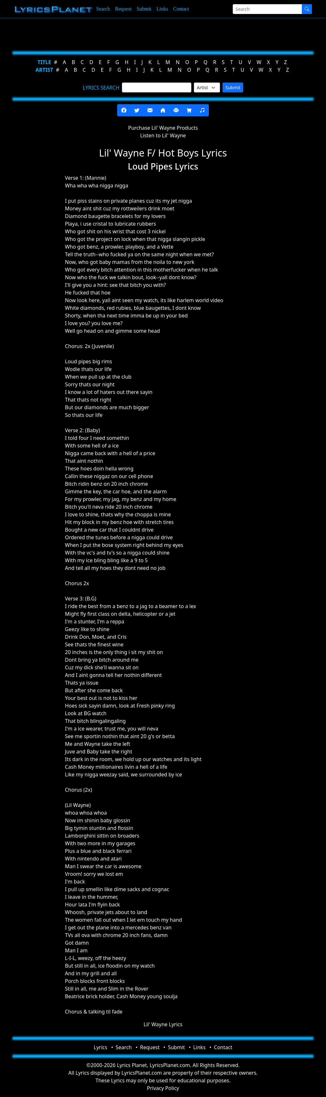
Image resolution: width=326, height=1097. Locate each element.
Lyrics (100, 1047)
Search (103, 8)
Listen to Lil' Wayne (163, 135)
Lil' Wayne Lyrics (163, 1024)
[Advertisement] (163, 33)
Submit (144, 8)
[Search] (267, 9)
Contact (181, 8)
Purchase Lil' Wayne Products (163, 127)
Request (123, 8)
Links (162, 8)
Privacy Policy (163, 1088)
